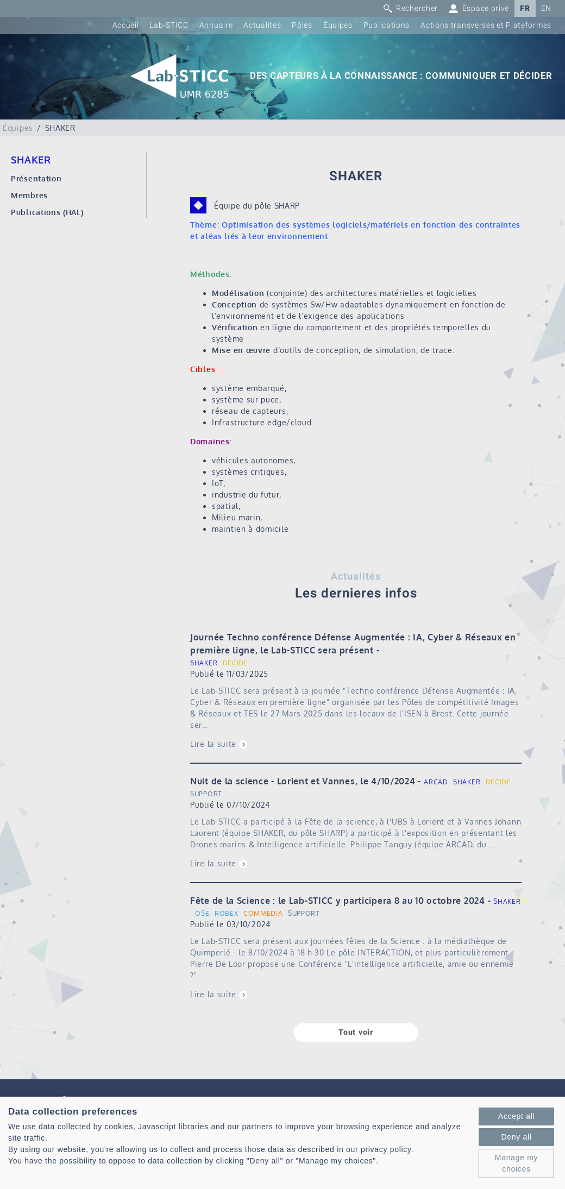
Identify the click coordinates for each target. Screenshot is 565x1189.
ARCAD (436, 782)
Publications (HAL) (47, 212)
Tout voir (355, 1032)
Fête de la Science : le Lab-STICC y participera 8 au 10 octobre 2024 (337, 900)
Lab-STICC (168, 25)
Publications (386, 25)
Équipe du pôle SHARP (257, 205)
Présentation (36, 178)
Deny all (516, 1137)
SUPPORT (206, 794)
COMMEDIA (263, 913)
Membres (29, 195)
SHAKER (203, 663)
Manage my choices (516, 1163)
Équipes (338, 25)
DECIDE (235, 663)
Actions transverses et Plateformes (485, 25)
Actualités (262, 25)
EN (546, 8)
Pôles (302, 25)
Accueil (125, 25)
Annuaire (216, 25)
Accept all (516, 1116)
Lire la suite (213, 743)
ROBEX (226, 913)
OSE (202, 913)
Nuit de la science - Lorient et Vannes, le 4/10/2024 (302, 781)
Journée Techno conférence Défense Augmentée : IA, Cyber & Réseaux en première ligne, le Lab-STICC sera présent (353, 644)
